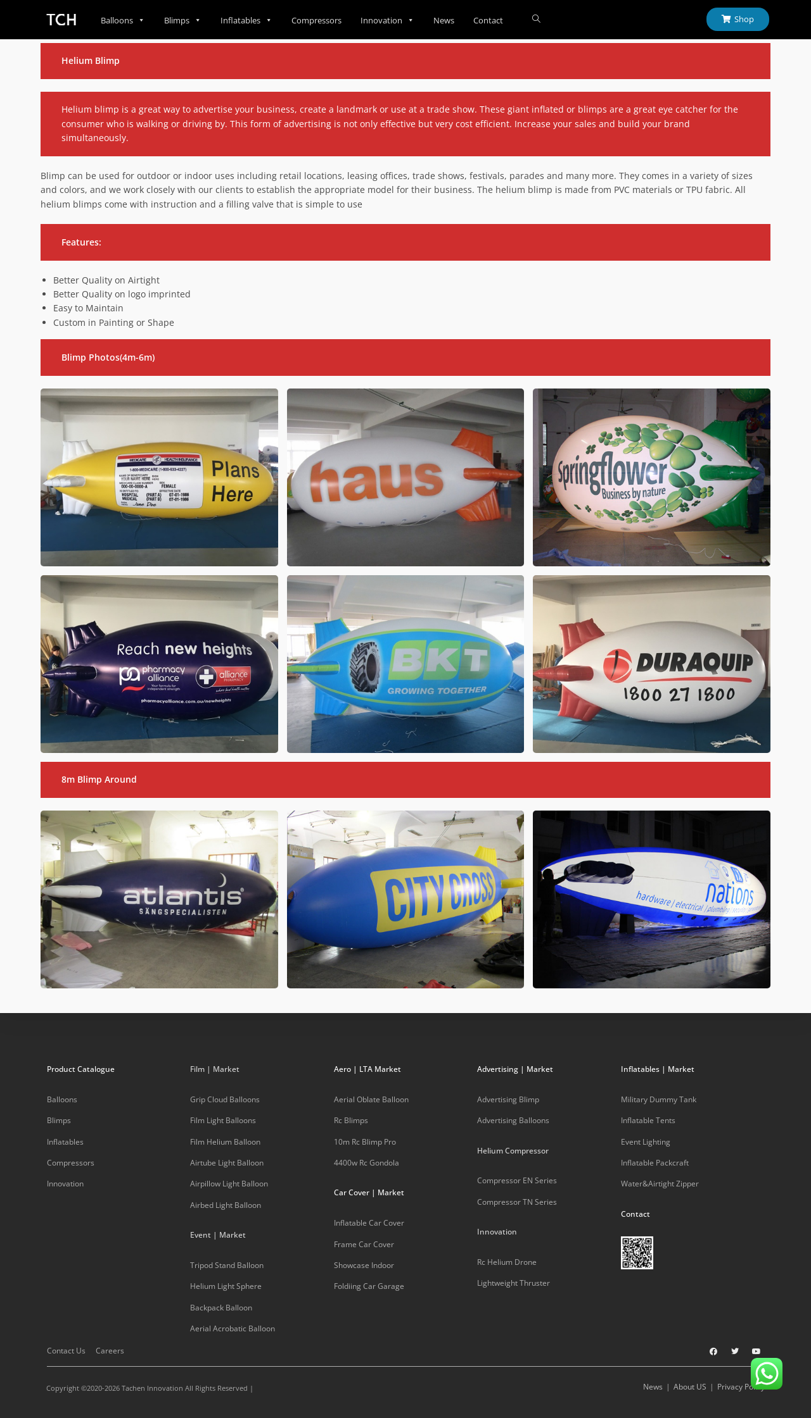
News (443, 20)
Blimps (182, 20)
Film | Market (214, 1069)
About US (690, 1386)
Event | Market (218, 1234)
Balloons (123, 20)
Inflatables (246, 20)
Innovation (387, 20)
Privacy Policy (741, 1386)
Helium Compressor (513, 1150)
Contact (488, 20)
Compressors (316, 20)
